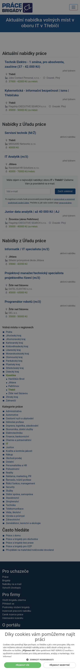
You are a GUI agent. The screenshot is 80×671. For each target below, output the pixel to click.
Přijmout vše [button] (22, 665)
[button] (40, 659)
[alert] (40, 335)
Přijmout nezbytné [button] (59, 665)
